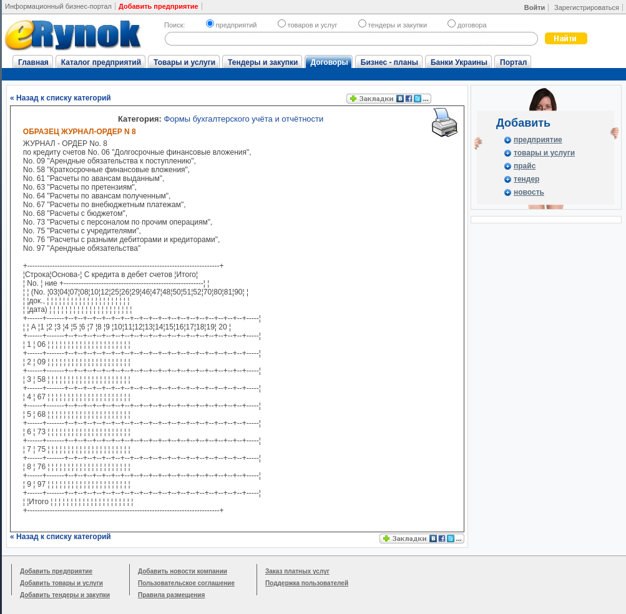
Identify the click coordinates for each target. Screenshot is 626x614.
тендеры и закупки (392, 25)
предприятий (231, 25)
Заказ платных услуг (297, 571)
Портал (513, 62)
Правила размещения (171, 595)
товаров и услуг (308, 25)
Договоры (329, 62)
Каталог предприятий (101, 62)
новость (529, 192)
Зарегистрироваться (586, 7)
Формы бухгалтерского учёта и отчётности (243, 119)
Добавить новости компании (182, 571)
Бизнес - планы (389, 62)
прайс (525, 166)
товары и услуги (544, 153)
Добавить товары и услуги (61, 583)
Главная (33, 62)
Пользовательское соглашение (186, 583)
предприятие (538, 139)
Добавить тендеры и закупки (65, 595)
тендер (526, 179)
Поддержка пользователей (306, 583)
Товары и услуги (184, 62)
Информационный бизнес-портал (58, 6)
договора (467, 25)
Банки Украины (459, 62)
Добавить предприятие (56, 571)
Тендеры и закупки (263, 62)
